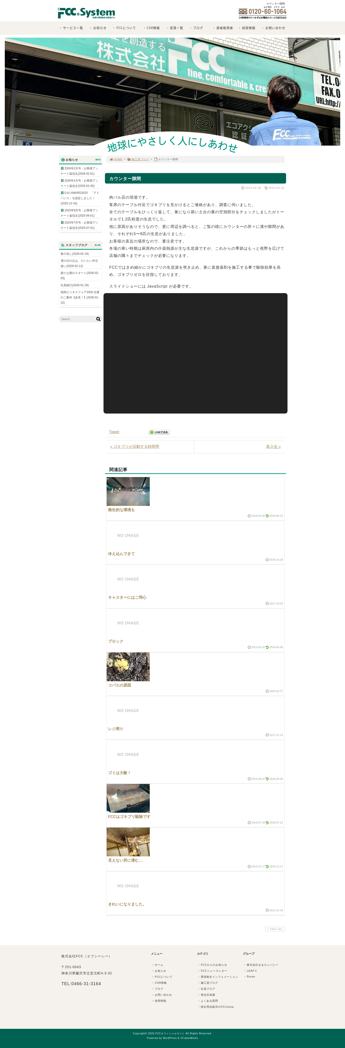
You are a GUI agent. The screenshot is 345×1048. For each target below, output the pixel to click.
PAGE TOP (274, 929)
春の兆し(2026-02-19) (75, 253)
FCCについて (124, 27)
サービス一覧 (71, 27)
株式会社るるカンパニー (260, 964)
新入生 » (273, 446)
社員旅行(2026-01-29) (75, 285)
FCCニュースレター (212, 970)
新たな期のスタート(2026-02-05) (80, 275)
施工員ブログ (138, 159)
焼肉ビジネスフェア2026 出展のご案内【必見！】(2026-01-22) (80, 297)
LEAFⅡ (250, 970)
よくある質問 (207, 1000)
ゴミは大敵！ (119, 773)
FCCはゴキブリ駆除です (129, 817)
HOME (116, 159)
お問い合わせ (273, 27)
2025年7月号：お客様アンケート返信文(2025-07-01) (79, 225)
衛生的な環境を (121, 510)
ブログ (196, 27)
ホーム (157, 964)
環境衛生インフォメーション (217, 976)
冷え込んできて (121, 554)
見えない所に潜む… (125, 860)
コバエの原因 (119, 685)
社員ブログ (206, 988)
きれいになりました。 (127, 904)
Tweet (114, 432)
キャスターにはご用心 (127, 597)
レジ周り (115, 729)
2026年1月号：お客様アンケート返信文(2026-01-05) (79, 183)
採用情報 (246, 27)
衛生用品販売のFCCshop (215, 1006)
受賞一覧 (174, 27)
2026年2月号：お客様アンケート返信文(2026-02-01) (79, 171)
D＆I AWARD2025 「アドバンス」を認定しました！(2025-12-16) (80, 198)
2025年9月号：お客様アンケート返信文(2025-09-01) (79, 213)
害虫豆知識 (206, 994)
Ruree (249, 976)
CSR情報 (151, 27)
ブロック (115, 641)
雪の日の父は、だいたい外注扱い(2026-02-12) (79, 263)
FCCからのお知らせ (212, 964)
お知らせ (98, 27)
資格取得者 (222, 27)
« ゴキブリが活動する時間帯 (134, 446)
